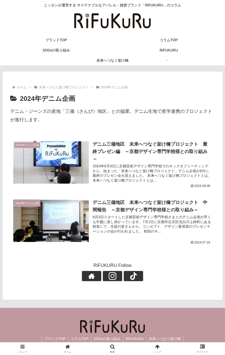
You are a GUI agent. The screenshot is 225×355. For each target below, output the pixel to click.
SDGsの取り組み (107, 339)
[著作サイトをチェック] (101, 276)
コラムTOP (79, 339)
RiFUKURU (135, 339)
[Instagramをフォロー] (112, 276)
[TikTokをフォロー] (124, 276)
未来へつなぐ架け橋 (166, 339)
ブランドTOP (54, 339)
